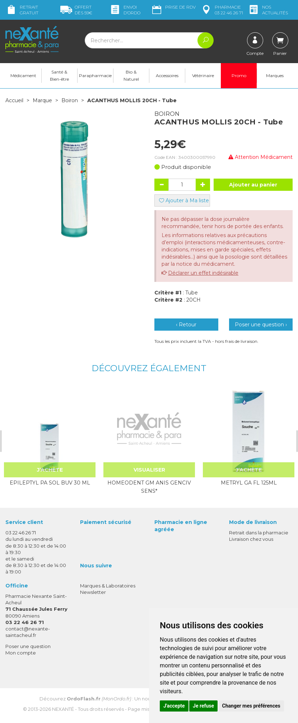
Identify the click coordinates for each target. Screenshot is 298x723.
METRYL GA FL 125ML (248, 482)
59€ (76, 9)
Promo (239, 75)
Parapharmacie (95, 75)
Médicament (23, 75)
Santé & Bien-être (59, 75)
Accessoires (167, 75)
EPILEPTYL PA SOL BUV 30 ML (49, 482)
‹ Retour (186, 324)
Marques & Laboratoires (107, 586)
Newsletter (93, 592)
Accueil (14, 100)
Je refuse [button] (203, 706)
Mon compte (20, 653)
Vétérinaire (203, 75)
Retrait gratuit (21, 9)
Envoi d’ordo (124, 9)
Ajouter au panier (253, 184)
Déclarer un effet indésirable (203, 273)
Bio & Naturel (131, 75)
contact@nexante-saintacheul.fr (27, 631)
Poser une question (28, 646)
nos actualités (268, 9)
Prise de (173, 7)
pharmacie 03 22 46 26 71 (221, 9)
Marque (42, 100)
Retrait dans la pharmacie (258, 532)
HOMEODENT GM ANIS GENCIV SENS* (149, 486)
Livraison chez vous (251, 539)
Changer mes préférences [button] (251, 706)
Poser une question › (261, 324)
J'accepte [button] (174, 706)
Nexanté (63, 709)
